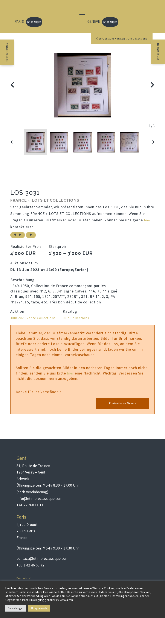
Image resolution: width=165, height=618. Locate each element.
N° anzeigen (34, 22)
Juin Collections (81, 318)
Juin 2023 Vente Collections (35, 318)
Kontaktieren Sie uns (122, 404)
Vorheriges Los (3, 56)
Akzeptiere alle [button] (39, 608)
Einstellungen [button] (15, 608)
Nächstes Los (162, 55)
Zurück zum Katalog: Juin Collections (118, 39)
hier (147, 220)
